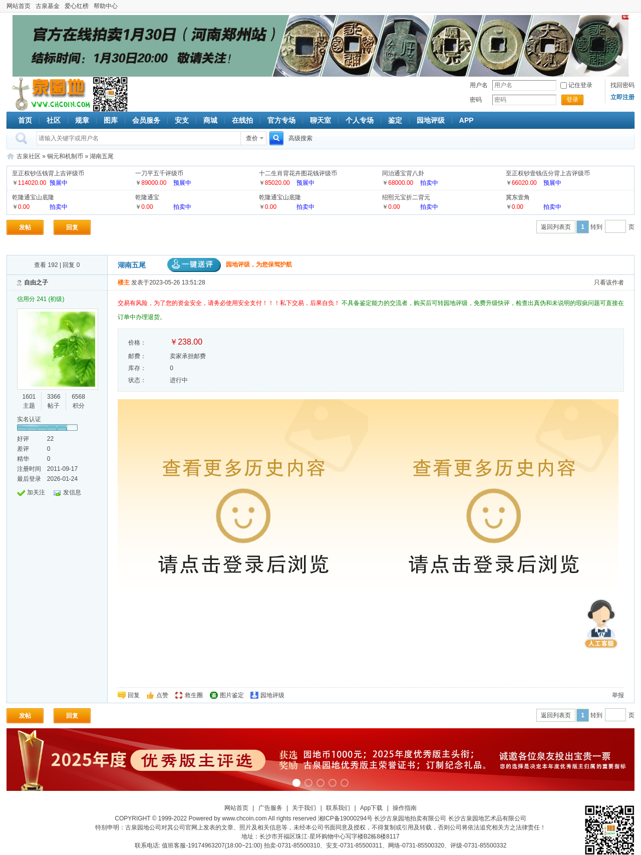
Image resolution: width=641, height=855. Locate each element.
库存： (137, 368)
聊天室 (320, 120)
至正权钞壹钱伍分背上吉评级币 (548, 173)
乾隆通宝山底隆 (33, 197)
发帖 (25, 227)
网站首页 (19, 6)
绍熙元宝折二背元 (406, 197)
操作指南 (405, 807)
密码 (476, 99)
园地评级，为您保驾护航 (229, 264)
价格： (137, 342)
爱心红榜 (77, 6)
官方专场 (281, 120)
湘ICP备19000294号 (345, 818)
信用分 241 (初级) (41, 299)
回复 (72, 227)
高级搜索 (300, 138)
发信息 (72, 492)
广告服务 (270, 807)
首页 (25, 120)
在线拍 (242, 120)
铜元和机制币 (65, 156)
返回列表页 (556, 226)
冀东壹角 (518, 197)
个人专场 (360, 120)
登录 (572, 99)
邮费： (137, 356)
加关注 (36, 492)
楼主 (124, 282)
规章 (82, 120)
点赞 (162, 695)
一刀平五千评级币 (159, 173)
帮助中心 (106, 6)
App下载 (371, 807)
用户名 (479, 85)
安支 (182, 120)
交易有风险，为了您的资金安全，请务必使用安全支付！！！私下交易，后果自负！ (230, 303)
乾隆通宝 (147, 197)
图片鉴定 (232, 695)
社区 (54, 120)
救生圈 (194, 695)
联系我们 (338, 807)
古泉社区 (50, 94)
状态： (137, 380)
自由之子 (36, 282)
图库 (111, 120)
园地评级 (431, 120)
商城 (210, 120)
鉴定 (395, 120)
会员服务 (146, 120)
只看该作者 (609, 282)
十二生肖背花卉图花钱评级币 (298, 173)
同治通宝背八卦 (403, 173)
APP (466, 120)
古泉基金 (48, 6)
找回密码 (622, 85)
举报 (618, 695)
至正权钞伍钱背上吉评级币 (48, 173)
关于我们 (304, 807)
